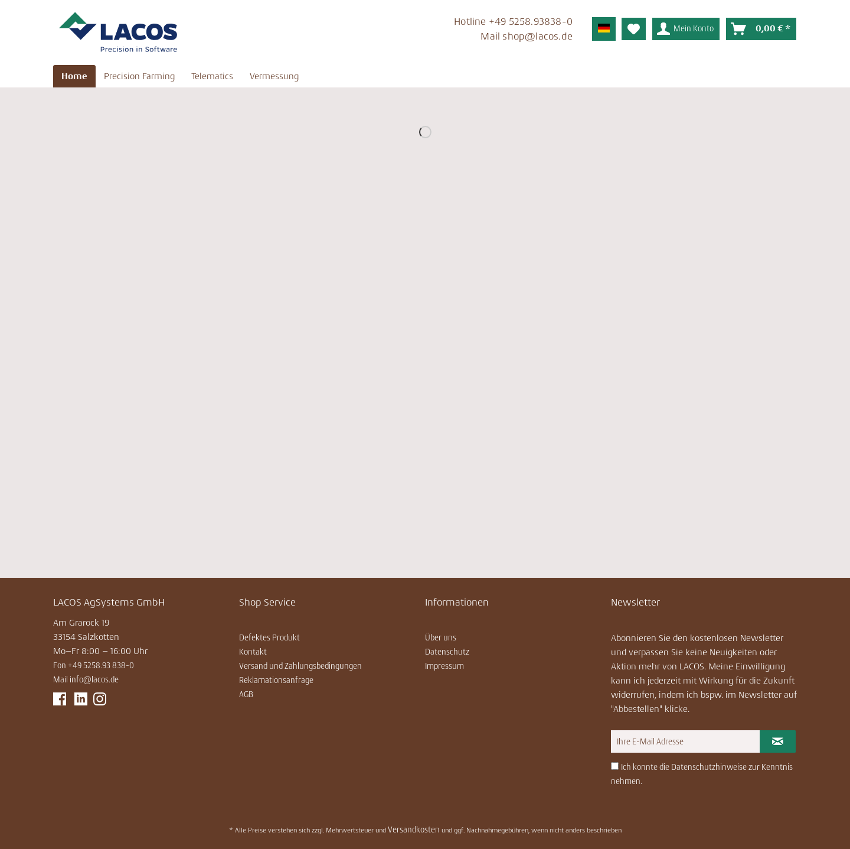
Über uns (440, 637)
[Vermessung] (274, 76)
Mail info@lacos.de (86, 679)
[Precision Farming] (139, 76)
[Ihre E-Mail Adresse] (685, 741)
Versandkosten (414, 829)
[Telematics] (212, 76)
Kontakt (253, 651)
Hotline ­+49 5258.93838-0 (513, 21)
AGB (246, 694)
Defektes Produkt (269, 637)
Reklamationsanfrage (276, 680)
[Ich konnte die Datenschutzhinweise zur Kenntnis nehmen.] (615, 766)
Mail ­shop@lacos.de (526, 36)
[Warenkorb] (761, 29)
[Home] (74, 76)
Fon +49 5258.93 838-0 (93, 665)
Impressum (444, 666)
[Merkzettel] (633, 29)
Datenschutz (447, 651)
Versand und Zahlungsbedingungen (300, 666)
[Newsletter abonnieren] (777, 741)
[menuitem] (424, 30)
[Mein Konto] (686, 29)
